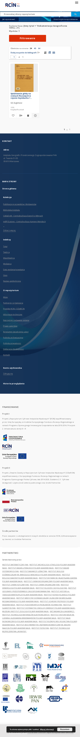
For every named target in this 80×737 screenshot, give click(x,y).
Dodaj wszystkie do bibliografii (25, 52)
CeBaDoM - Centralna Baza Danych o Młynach (23, 216)
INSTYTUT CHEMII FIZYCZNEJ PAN (15, 584)
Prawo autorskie (10, 326)
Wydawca (7, 264)
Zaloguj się (8, 373)
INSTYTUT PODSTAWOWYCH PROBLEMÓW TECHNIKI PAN (39, 605)
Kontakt (6, 355)
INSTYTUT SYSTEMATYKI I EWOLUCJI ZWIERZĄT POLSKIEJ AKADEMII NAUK (46, 608)
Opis (5, 275)
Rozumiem (64, 729)
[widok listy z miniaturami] (49, 52)
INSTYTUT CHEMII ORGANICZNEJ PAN (45, 584)
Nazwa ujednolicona (12, 281)
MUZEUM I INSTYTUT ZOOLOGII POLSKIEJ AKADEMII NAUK (25, 611)
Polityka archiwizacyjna (13, 337)
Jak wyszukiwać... (9, 19)
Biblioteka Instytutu (11, 210)
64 (39, 48)
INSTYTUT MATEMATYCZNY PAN (15, 564)
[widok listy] (53, 52)
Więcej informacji (47, 729)
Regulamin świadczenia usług (15, 332)
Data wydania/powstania (14, 269)
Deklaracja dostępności (13, 349)
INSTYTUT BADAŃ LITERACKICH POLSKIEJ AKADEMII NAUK (31, 568)
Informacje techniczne (12, 314)
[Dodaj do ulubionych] (12, 116)
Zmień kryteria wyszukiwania (65, 19)
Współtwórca (9, 258)
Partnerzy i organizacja (13, 303)
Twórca (6, 252)
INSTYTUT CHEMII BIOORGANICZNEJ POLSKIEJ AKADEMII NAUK (49, 581)
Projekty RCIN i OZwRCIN (14, 308)
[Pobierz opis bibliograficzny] (20, 116)
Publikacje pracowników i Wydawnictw (19, 204)
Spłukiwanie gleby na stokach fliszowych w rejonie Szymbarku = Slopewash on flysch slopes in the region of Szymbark (24, 95)
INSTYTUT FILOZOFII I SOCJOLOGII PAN (51, 588)
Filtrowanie (27, 38)
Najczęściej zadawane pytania (16, 320)
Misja (5, 297)
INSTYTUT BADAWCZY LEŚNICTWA (33, 571)
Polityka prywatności (12, 343)
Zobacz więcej (9, 230)
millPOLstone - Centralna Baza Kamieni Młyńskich (24, 221)
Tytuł (5, 246)
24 (31, 48)
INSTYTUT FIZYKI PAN (40, 628)
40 (35, 48)
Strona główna (9, 188)
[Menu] (76, 2)
